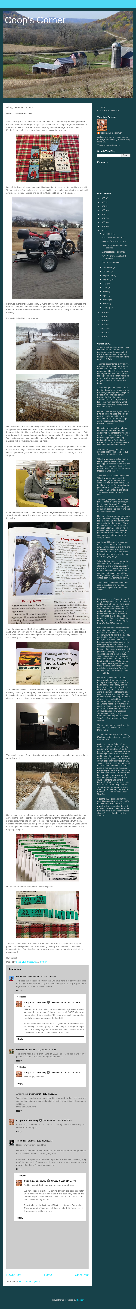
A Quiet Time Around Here (114, 241)
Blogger (80, 1300)
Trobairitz (21, 1141)
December (108, 234)
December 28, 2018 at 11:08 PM (41, 976)
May (105, 291)
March (106, 299)
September (108, 275)
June (105, 287)
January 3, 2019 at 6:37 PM (63, 1181)
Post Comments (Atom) (29, 1281)
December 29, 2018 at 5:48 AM (42, 1049)
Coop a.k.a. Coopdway (35, 1002)
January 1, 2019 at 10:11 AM (40, 1141)
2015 (103, 320)
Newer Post (13, 1275)
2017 (103, 312)
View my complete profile (108, 145)
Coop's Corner (35, 20)
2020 (103, 222)
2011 (103, 336)
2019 (103, 226)
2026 (103, 198)
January (107, 307)
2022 (103, 214)
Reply (19, 990)
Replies (22, 997)
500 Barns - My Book (109, 110)
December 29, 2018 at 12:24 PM (65, 1002)
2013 (103, 329)
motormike (21, 1049)
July (105, 283)
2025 (103, 202)
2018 (103, 230)
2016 (103, 316)
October (107, 271)
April (105, 295)
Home (48, 1275)
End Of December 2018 (113, 237)
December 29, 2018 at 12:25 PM (57, 1120)
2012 (103, 332)
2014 (103, 324)
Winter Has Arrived (110, 262)
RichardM (21, 976)
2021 (103, 218)
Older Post (82, 1275)
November (108, 267)
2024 (103, 206)
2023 (103, 210)
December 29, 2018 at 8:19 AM (43, 1094)
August (106, 279)
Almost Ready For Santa (113, 252)
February (107, 303)
